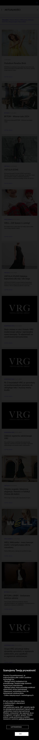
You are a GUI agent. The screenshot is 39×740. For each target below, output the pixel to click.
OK (20, 734)
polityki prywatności (26, 719)
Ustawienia (16, 727)
